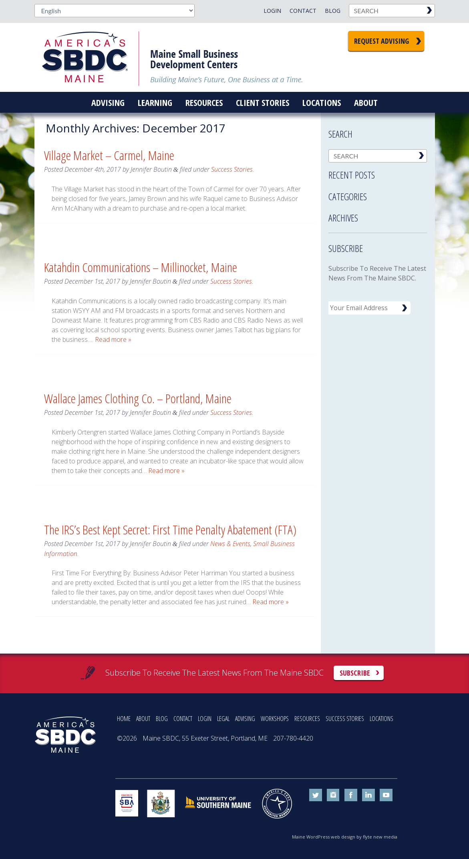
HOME (124, 718)
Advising (108, 102)
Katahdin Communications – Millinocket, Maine (140, 267)
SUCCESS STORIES (345, 718)
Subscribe (355, 673)
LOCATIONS (381, 718)
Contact (303, 10)
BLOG (162, 718)
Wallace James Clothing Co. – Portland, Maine (137, 398)
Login (272, 10)
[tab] (377, 172)
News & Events (230, 543)
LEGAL (223, 718)
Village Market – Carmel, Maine (109, 155)
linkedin (368, 795)
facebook (350, 795)
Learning (155, 102)
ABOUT (143, 718)
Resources (204, 102)
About (366, 102)
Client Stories (262, 102)
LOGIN (204, 718)
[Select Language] (114, 10)
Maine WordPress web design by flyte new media (344, 837)
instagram (333, 795)
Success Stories (232, 169)
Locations (321, 102)
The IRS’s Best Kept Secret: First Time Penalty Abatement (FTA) (170, 529)
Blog (332, 10)
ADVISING (245, 718)
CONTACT (182, 718)
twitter (315, 795)
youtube (386, 795)
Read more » (113, 339)
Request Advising (381, 41)
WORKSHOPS (275, 718)
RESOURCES (307, 718)
